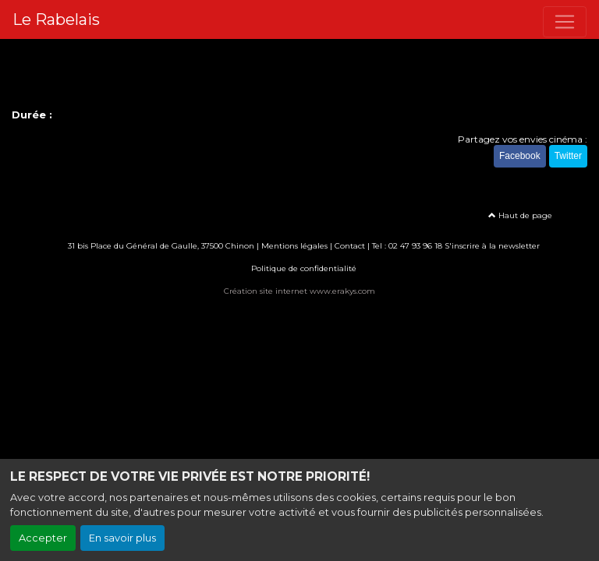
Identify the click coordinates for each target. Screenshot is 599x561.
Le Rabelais (56, 19)
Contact (350, 246)
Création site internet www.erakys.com (299, 291)
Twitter (568, 155)
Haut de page (520, 215)
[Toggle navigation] (565, 21)
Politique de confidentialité (303, 268)
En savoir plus (122, 538)
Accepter (43, 538)
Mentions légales (294, 246)
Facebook (520, 155)
